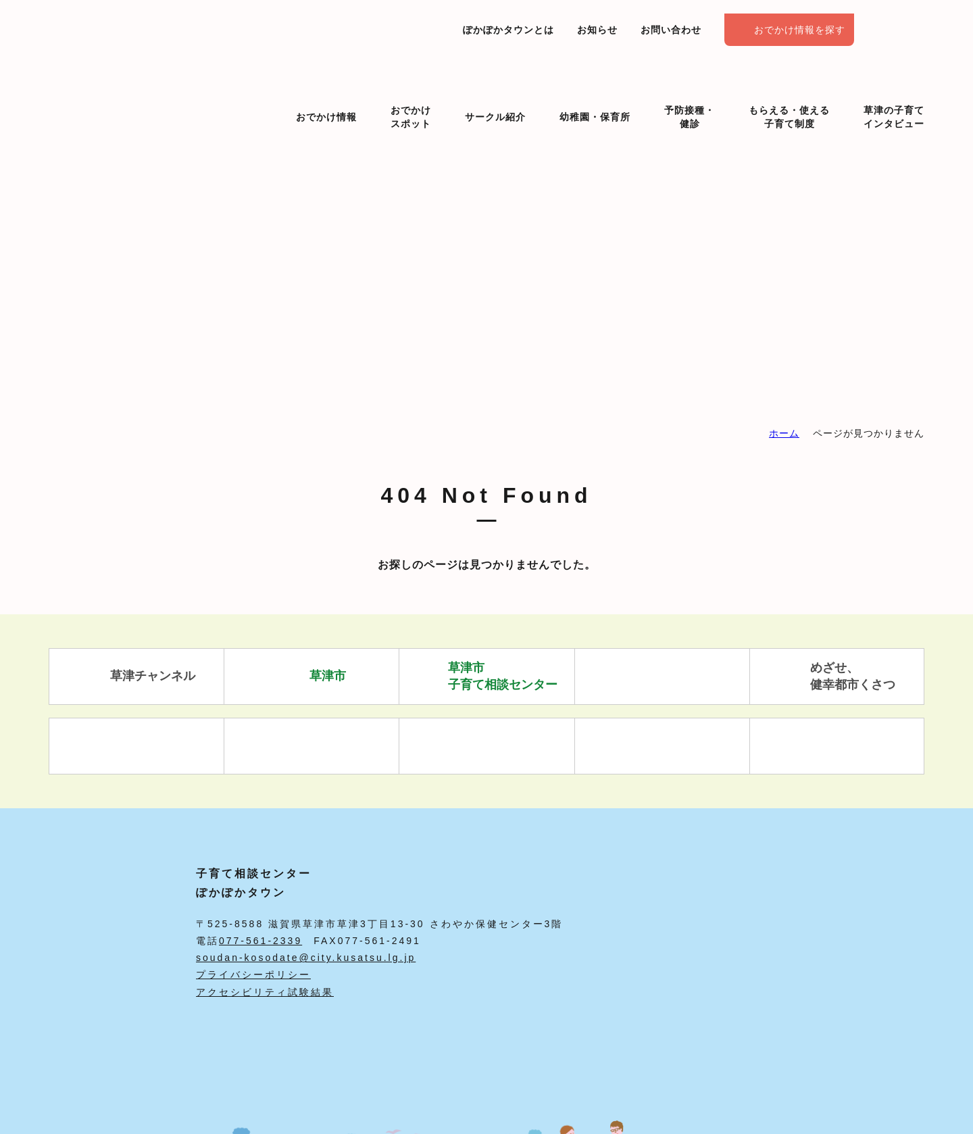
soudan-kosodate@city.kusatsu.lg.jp (306, 957)
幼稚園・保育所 (594, 93)
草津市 (312, 676)
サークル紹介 (495, 93)
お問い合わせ (671, 29)
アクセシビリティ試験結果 (265, 992)
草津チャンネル (136, 676)
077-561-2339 (260, 940)
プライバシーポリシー (253, 974)
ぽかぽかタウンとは (508, 29)
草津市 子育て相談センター (486, 676)
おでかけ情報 (326, 93)
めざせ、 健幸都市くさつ (836, 676)
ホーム (784, 433)
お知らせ (597, 29)
